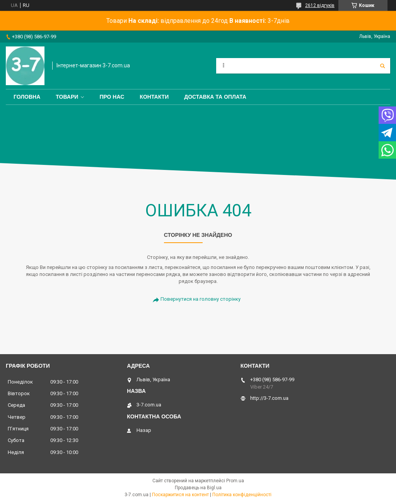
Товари (67, 97)
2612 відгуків (320, 5)
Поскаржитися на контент (180, 494)
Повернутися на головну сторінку (200, 299)
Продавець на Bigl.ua (198, 487)
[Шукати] (382, 66)
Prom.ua (235, 480)
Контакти (154, 97)
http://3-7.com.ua (269, 398)
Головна (27, 97)
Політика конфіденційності (241, 494)
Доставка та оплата (215, 97)
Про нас (111, 97)
